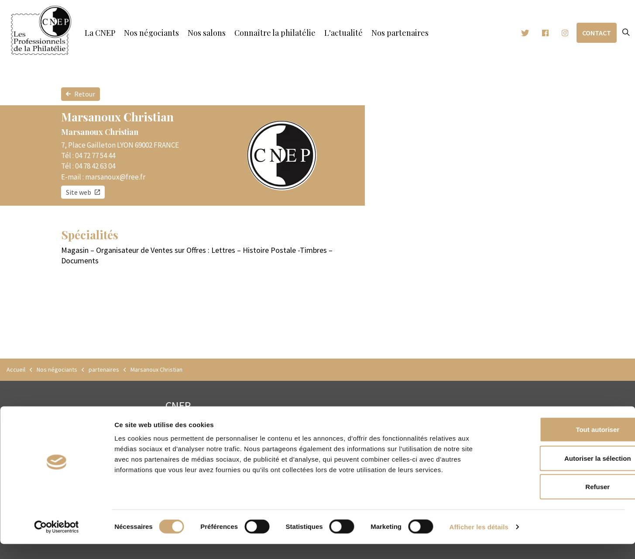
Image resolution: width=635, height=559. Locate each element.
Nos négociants (151, 33)
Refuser (562, 501)
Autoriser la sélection (562, 473)
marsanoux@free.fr (115, 177)
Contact (596, 33)
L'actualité (343, 33)
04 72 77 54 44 (95, 155)
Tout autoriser (562, 444)
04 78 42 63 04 (95, 166)
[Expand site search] (626, 33)
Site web (83, 192)
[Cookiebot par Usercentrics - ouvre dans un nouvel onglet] (56, 542)
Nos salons (207, 33)
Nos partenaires (400, 33)
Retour (81, 94)
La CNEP (100, 33)
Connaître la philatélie (275, 33)
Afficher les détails (479, 541)
